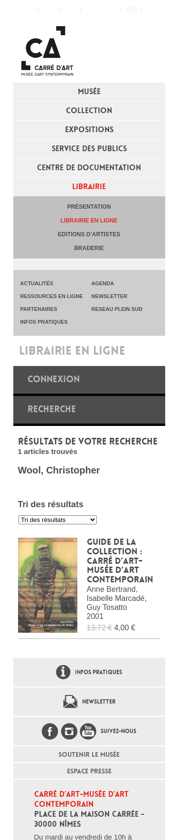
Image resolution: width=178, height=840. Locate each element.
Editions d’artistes (89, 234)
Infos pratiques (70, 10)
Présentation (89, 206)
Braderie (89, 248)
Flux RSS (91, 10)
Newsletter (98, 701)
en (131, 9)
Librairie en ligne (88, 220)
